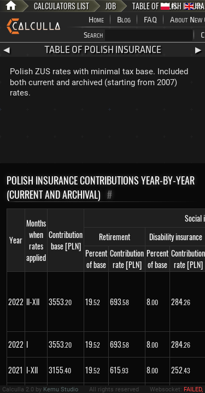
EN (194, 6)
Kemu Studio (60, 389)
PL (169, 6)
